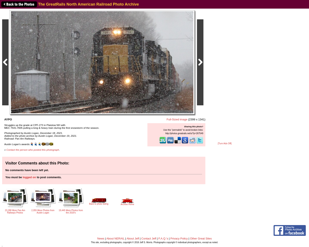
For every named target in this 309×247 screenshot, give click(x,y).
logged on (29, 177)
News (100, 238)
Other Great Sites (201, 238)
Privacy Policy (179, 238)
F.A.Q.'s (163, 238)
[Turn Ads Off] (225, 143)
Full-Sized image (177, 119)
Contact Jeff (148, 238)
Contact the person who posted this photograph (32, 149)
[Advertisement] (225, 75)
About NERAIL (115, 238)
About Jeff (133, 238)
